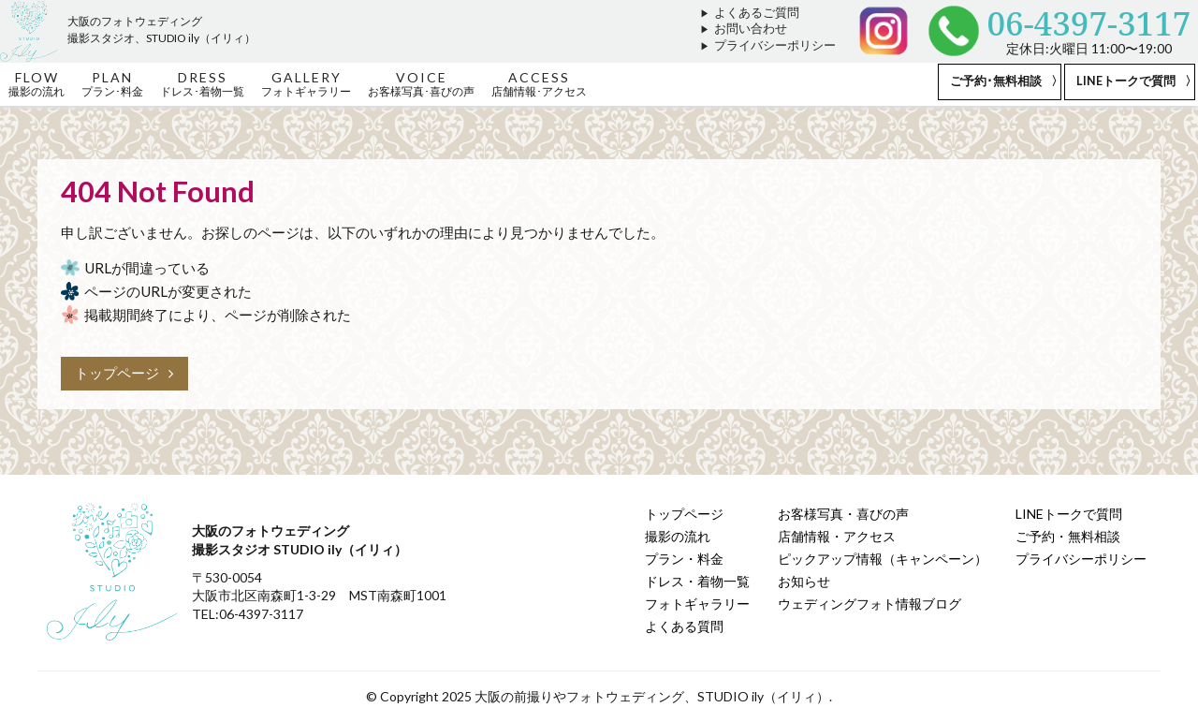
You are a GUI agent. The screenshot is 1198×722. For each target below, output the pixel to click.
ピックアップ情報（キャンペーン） (882, 559)
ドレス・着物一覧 (697, 581)
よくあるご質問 (756, 13)
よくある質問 (684, 626)
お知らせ (804, 581)
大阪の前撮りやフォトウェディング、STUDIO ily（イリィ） (652, 696)
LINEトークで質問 (1126, 81)
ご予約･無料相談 (996, 81)
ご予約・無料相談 (1067, 536)
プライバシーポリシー (775, 45)
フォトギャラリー (697, 603)
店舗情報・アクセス (837, 536)
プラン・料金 (684, 559)
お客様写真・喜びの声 (843, 514)
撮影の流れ (677, 536)
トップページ (124, 372)
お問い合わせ (750, 29)
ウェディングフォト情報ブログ (869, 603)
